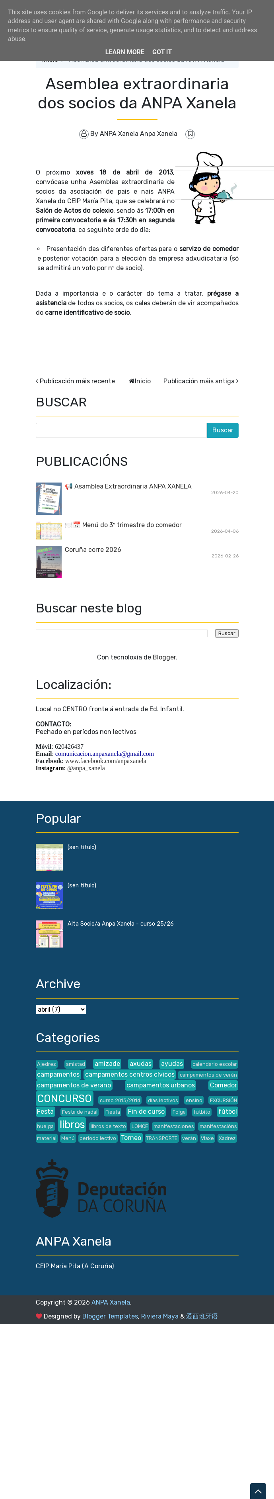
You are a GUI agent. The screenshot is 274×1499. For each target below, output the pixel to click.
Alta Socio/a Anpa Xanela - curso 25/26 (121, 923)
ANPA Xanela (110, 1302)
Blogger (164, 657)
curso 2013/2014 (120, 1100)
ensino (194, 1100)
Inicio (143, 381)
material (46, 1138)
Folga (179, 1112)
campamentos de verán (208, 1075)
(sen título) (82, 847)
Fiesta (112, 1112)
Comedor (223, 1085)
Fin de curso (146, 1111)
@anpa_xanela (86, 768)
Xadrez (227, 1138)
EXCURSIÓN (223, 1100)
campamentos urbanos (160, 1085)
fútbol (227, 1111)
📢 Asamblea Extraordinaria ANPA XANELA (128, 486)
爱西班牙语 (202, 1316)
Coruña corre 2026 (93, 549)
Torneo (131, 1138)
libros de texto (108, 1126)
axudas (141, 1063)
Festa (45, 1111)
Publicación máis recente (77, 381)
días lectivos (163, 1100)
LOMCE (140, 1126)
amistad (75, 1064)
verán (189, 1138)
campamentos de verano (74, 1085)
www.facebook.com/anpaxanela (105, 760)
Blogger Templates (110, 1316)
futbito (202, 1112)
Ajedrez (46, 1064)
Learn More (124, 52)
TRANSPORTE (161, 1138)
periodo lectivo (98, 1138)
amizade (107, 1063)
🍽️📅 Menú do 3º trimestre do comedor (123, 525)
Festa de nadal (79, 1112)
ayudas (172, 1063)
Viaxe (207, 1138)
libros (72, 1124)
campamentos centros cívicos (130, 1074)
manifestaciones (174, 1126)
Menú (68, 1138)
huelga (45, 1126)
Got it (162, 52)
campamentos (58, 1074)
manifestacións (218, 1126)
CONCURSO (64, 1099)
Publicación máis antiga (199, 381)
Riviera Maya (160, 1316)
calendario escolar (214, 1064)
